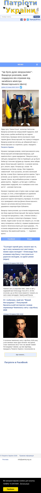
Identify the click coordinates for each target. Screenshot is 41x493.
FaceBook (11, 239)
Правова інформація (26, 456)
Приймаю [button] (10, 489)
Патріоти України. (7, 147)
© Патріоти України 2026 (8, 456)
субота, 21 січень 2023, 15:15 (10, 87)
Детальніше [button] (24, 484)
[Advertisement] (20, 42)
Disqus (29, 239)
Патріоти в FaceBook (16, 362)
